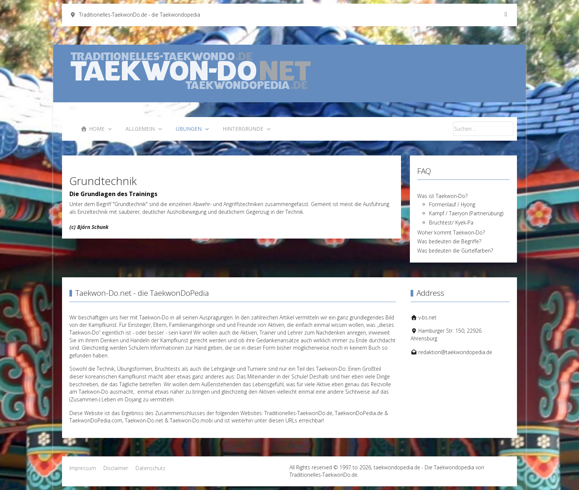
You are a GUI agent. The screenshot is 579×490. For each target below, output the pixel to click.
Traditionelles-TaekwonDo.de (298, 413)
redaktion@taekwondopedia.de (455, 352)
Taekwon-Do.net (144, 420)
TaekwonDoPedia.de (359, 413)
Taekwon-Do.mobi (191, 420)
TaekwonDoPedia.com (95, 420)
